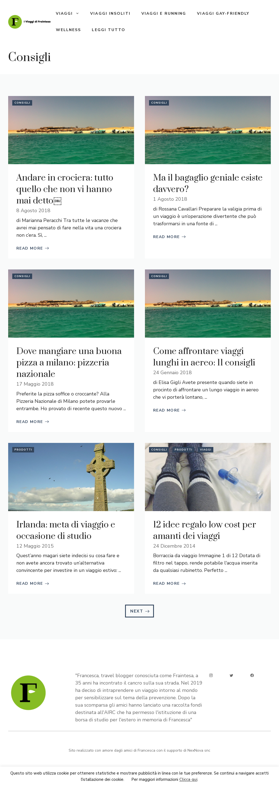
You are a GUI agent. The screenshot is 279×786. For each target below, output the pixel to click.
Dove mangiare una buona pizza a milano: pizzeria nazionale (69, 363)
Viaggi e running (163, 13)
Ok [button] (127, 779)
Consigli (22, 103)
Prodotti (23, 450)
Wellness (68, 29)
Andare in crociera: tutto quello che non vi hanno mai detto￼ (64, 189)
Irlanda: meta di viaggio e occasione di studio (65, 530)
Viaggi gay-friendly (223, 13)
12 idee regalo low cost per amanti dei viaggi (204, 530)
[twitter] (231, 675)
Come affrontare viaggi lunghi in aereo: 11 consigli (204, 357)
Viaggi (70, 13)
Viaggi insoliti (110, 13)
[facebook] (252, 675)
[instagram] (211, 675)
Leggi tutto (108, 29)
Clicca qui (188, 779)
